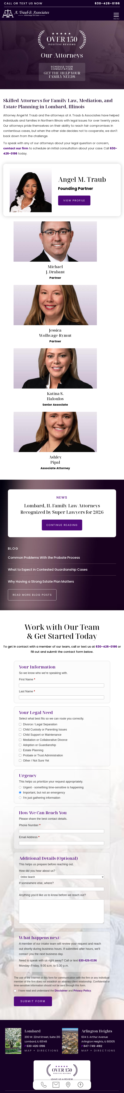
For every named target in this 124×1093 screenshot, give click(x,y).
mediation (82, 1017)
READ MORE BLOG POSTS (37, 481)
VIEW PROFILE (77, 197)
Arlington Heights (54, 1022)
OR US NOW (101, 988)
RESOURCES (94, 1070)
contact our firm (15, 145)
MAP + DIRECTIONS (42, 937)
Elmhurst (90, 1031)
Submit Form (33, 887)
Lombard (35, 1022)
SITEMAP (113, 1070)
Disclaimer (61, 877)
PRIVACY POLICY (70, 1070)
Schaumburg (14, 1049)
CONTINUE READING (62, 407)
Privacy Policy (82, 877)
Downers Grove (50, 1031)
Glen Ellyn (11, 1035)
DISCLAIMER (46, 1070)
